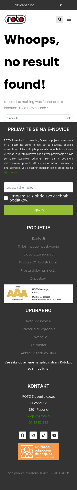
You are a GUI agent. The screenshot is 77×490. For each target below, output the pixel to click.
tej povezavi (11, 172)
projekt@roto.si (38, 416)
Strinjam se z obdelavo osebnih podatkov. (38, 198)
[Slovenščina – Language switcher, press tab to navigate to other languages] (38, 5)
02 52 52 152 (38, 422)
